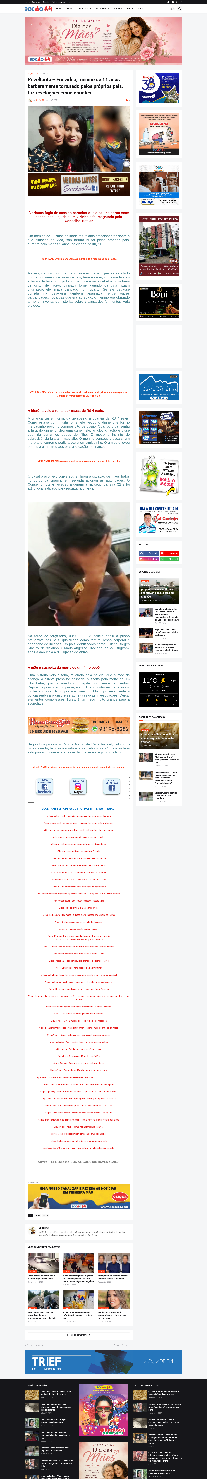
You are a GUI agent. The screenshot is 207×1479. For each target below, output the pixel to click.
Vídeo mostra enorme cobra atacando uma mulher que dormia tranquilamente (56, 1407)
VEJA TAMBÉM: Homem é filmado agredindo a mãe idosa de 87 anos (79, 259)
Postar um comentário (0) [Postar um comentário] (78, 1335)
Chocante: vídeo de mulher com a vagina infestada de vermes (56, 1392)
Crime (141, 9)
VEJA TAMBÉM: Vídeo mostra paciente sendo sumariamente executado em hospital (78, 767)
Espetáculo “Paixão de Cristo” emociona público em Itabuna (166, 632)
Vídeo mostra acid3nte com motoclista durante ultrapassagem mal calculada (42, 1315)
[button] (172, 8)
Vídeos (130, 9)
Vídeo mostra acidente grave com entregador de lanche (41, 1277)
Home (27, 2)
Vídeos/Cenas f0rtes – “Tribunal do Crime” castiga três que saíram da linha (167, 758)
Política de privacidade (61, 2)
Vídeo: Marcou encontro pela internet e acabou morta (54, 1420)
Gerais (45, 74)
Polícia (70, 9)
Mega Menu (83, 9)
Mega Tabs (101, 9)
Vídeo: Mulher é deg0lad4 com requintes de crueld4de (166, 796)
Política (118, 9)
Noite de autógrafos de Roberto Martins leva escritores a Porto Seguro (166, 647)
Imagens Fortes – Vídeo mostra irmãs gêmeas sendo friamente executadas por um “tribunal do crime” (166, 777)
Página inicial (34, 74)
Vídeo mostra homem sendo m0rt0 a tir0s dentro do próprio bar (77, 1315)
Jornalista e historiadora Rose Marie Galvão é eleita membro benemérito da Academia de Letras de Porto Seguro (167, 614)
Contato (46, 2)
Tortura (45, 1215)
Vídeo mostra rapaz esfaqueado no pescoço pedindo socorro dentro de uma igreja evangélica (78, 1278)
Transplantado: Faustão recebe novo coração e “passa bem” (113, 1277)
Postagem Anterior (35, 1345)
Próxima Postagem (122, 1345)
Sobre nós (36, 2)
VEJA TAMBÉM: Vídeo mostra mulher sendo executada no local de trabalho (79, 461)
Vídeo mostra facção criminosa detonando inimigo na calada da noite (55, 1435)
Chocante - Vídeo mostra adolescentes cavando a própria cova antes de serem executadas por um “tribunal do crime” (165, 1456)
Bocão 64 (44, 1227)
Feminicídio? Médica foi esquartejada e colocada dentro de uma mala (113, 1315)
